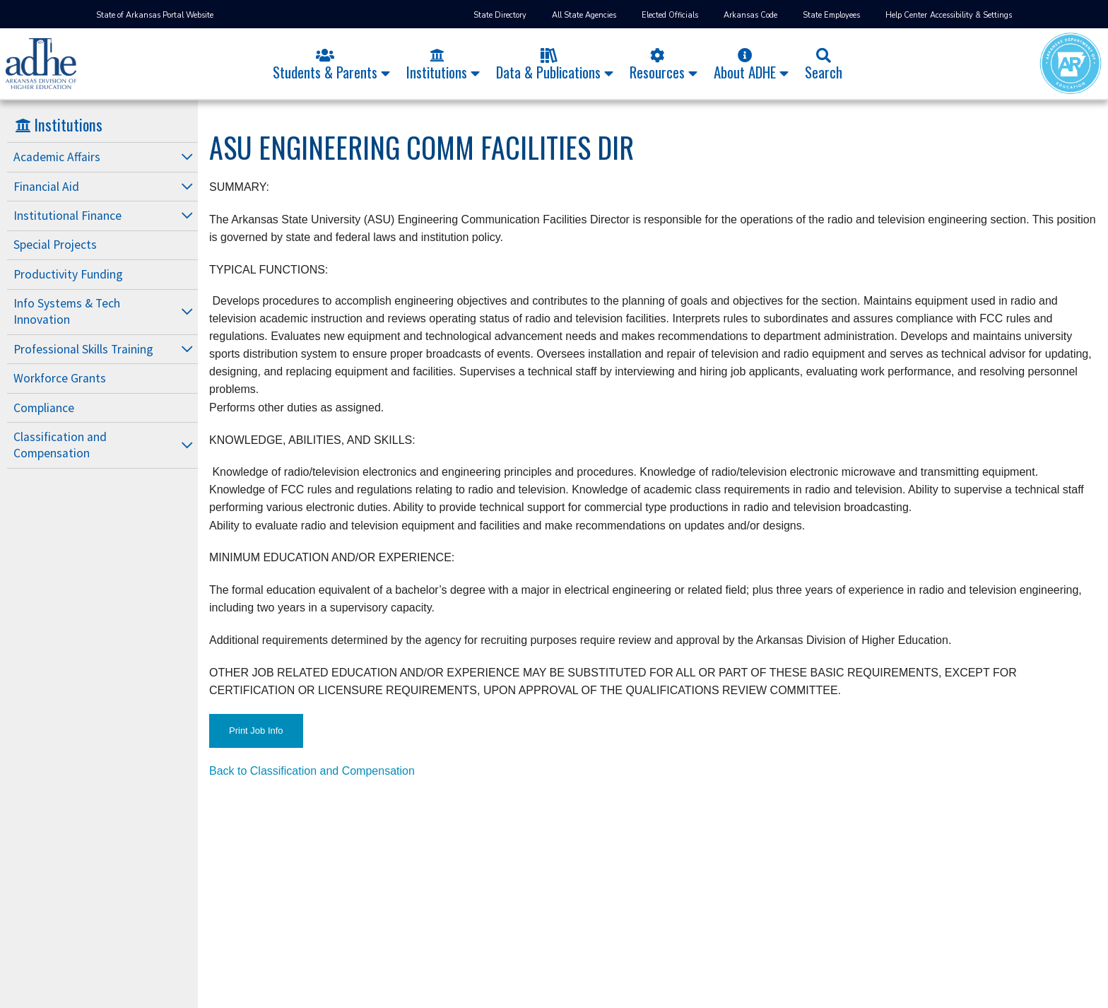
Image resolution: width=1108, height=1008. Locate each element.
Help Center (906, 15)
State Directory (499, 15)
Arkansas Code (750, 15)
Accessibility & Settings (971, 15)
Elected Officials (670, 15)
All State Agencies (584, 15)
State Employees (831, 15)
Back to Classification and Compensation (312, 771)
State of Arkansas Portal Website (154, 15)
